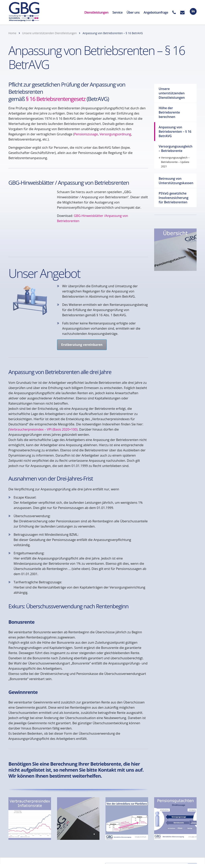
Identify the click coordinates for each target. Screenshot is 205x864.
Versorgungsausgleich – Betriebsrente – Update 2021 (175, 162)
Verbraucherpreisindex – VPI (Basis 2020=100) (43, 403)
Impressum (81, 839)
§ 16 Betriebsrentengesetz (55, 99)
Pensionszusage (86, 134)
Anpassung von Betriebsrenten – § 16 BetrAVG (175, 131)
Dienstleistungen (96, 12)
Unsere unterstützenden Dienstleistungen (172, 93)
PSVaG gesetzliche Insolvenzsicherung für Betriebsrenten (173, 197)
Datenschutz (55, 839)
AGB (52, 843)
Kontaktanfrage (25, 839)
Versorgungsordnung (115, 134)
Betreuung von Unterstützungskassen (176, 180)
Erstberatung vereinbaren (82, 318)
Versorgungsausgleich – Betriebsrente (176, 148)
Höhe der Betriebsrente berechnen (169, 112)
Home (12, 33)
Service (118, 12)
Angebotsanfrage (156, 12)
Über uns (133, 12)
